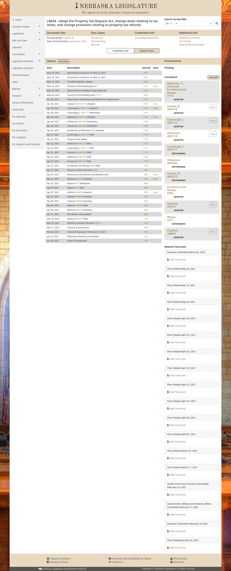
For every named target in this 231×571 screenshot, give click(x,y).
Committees (26, 54)
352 (146, 231)
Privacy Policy (178, 558)
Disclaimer (177, 561)
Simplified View (120, 50)
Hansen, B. (68, 37)
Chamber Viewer (26, 26)
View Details (63, 61)
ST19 (98, 95)
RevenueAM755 (172, 205)
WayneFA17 (171, 218)
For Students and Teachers (26, 144)
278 (146, 240)
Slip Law (95, 44)
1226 (145, 95)
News (15, 81)
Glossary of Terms (57, 561)
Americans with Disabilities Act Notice (130, 558)
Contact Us (116, 561)
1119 (145, 143)
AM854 (79, 192)
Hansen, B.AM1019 (173, 107)
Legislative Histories (22, 68)
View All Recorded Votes (191, 44)
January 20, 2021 (78, 41)
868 (146, 214)
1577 (145, 86)
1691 (145, 72)
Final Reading (98, 41)
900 (146, 174)
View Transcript (176, 259)
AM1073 (82, 125)
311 (146, 236)
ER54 (92, 130)
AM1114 (82, 117)
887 (146, 201)
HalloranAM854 (172, 232)
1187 (145, 99)
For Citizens (18, 123)
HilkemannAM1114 (173, 134)
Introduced (97, 37)
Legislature (26, 33)
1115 (145, 148)
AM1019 (82, 103)
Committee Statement (146, 37)
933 (146, 165)
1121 (145, 139)
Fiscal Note (185, 41)
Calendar (17, 47)
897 (146, 196)
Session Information (23, 102)
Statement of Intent (189, 37)
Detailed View (147, 50)
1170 (145, 134)
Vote (155, 86)
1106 (145, 156)
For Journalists (19, 130)
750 (146, 218)
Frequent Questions (59, 558)
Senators (26, 95)
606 (146, 227)
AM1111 (85, 112)
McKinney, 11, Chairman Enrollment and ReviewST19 (176, 90)
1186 (145, 121)
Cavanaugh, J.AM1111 (175, 148)
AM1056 (82, 121)
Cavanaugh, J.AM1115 (175, 121)
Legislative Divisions (26, 61)
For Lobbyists (19, 137)
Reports (26, 88)
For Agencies (19, 116)
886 (146, 209)
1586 (145, 81)
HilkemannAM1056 (173, 161)
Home (17, 19)
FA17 (76, 183)
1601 (145, 77)
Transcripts (18, 109)
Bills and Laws (26, 40)
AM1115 (85, 108)
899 (146, 183)
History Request (20, 74)
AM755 (79, 178)
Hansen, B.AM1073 (173, 175)
